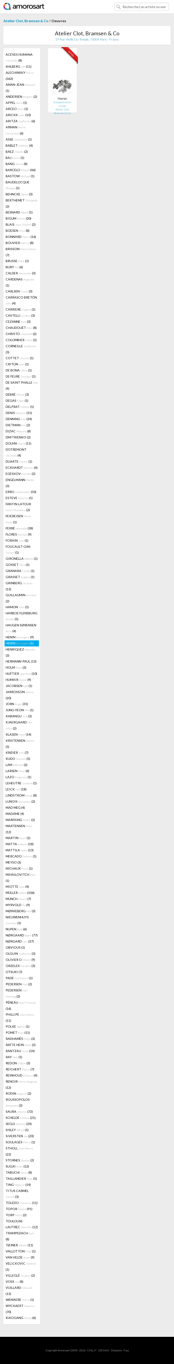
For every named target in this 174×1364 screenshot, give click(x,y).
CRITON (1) (17, 364)
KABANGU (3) (19, 716)
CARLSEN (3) (19, 291)
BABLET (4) (19, 145)
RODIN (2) (18, 1093)
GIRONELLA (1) (22, 558)
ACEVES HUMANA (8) (19, 57)
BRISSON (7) (21, 252)
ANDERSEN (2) (21, 96)
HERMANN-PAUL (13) (21, 661)
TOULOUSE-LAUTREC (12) (22, 1224)
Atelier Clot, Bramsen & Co (25, 21)
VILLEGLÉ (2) (20, 1275)
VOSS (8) (14, 1281)
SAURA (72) (19, 1111)
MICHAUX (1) (19, 868)
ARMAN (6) (16, 130)
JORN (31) (17, 704)
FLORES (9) (18, 534)
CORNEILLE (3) (21, 349)
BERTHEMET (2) (22, 203)
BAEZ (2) (17, 151)
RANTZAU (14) (20, 1051)
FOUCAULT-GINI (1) (18, 549)
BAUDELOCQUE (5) (17, 185)
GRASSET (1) (20, 577)
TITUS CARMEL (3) (17, 1194)
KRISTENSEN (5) (20, 744)
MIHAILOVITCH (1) (20, 878)
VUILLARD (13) (19, 1291)
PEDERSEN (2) (19, 984)
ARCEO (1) (17, 109)
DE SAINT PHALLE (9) (22, 385)
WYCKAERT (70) (20, 1309)
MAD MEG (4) (15, 807)
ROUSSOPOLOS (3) (18, 1102)
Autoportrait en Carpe (62, 104)
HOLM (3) (16, 667)
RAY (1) (14, 1057)
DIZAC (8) (18, 431)
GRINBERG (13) (19, 586)
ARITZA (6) (20, 121)
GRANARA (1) (20, 571)
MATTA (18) (20, 844)
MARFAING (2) (20, 820)
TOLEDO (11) (22, 1203)
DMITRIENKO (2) (18, 437)
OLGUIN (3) (20, 953)
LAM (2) (16, 765)
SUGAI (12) (17, 1166)
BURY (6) (14, 267)
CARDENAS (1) (20, 282)
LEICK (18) (16, 789)
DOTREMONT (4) (16, 452)
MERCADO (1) (21, 856)
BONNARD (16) (21, 237)
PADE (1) (19, 978)
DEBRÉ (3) (17, 394)
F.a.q (126, 1350)
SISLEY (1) (17, 1130)
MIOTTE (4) (17, 886)
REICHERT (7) (20, 1069)
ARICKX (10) (18, 115)
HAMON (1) (17, 607)
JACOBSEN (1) (19, 686)
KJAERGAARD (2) (19, 725)
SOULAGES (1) (20, 1142)
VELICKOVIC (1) (21, 1266)
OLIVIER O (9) (20, 960)
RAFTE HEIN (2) (21, 1045)
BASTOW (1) (20, 176)
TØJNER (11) (19, 1245)
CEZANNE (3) (18, 321)
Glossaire (116, 1350)
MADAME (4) (15, 814)
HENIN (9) (20, 637)
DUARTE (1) (19, 461)
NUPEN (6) (16, 929)
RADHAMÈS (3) (20, 1039)
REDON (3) (18, 1063)
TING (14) (18, 1185)
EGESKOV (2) (20, 474)
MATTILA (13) (20, 850)
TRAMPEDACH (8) (20, 1236)
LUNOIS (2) (20, 801)
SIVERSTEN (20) (20, 1136)
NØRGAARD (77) (22, 935)
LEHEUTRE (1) (21, 783)
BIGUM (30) (18, 218)
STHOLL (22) (19, 1151)
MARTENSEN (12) (19, 829)
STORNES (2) (20, 1160)
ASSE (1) (19, 139)
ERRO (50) (21, 492)
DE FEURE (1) (21, 376)
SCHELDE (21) (21, 1118)
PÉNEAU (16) (21, 1005)
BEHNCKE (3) (19, 194)
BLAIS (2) (21, 224)
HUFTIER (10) (21, 673)
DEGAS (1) (17, 400)
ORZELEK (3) (20, 966)
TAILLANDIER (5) (21, 1178)
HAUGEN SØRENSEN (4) (21, 628)
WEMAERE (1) (20, 1300)
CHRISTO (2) (21, 334)
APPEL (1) (16, 103)
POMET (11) (18, 1032)
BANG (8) (16, 164)
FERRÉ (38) (19, 528)
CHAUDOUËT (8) (21, 328)
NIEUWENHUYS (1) (17, 920)
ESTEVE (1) (19, 498)
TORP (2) (16, 1215)
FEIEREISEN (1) (18, 519)
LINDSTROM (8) (21, 795)
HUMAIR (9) (18, 680)
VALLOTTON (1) (21, 1251)
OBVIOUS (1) (15, 947)
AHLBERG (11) (18, 66)
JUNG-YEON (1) (20, 710)
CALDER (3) (21, 273)
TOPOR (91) (19, 1209)
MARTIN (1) (18, 838)
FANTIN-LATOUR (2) (18, 507)
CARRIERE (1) (20, 309)
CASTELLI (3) (20, 315)
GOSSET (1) (17, 565)
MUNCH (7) (18, 899)
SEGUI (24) (19, 1124)
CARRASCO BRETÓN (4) (21, 300)
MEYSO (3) (13, 862)
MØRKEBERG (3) (20, 911)
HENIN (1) (20, 643)
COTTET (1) (20, 358)
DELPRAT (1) (20, 407)
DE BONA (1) (19, 370)
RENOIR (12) (21, 1084)
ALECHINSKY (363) (20, 76)
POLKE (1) (17, 1026)
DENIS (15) (19, 413)
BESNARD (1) (19, 212)
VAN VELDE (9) (20, 1257)
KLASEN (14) (18, 734)
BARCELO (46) (21, 170)
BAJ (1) (15, 158)
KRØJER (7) (17, 752)
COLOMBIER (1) (21, 340)
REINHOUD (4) (21, 1075)
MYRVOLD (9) (18, 905)
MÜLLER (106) (20, 893)
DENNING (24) (19, 419)
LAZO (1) (18, 777)
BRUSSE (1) (17, 261)
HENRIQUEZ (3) (20, 652)
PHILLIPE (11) (20, 1017)
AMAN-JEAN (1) (20, 88)
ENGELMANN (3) (20, 483)
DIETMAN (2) (18, 425)
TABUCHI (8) (19, 1172)
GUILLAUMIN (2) (21, 598)
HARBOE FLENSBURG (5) (21, 616)
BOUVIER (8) (20, 243)
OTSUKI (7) (14, 972)
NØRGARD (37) (20, 941)
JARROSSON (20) (20, 695)
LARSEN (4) (17, 771)
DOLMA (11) (18, 443)
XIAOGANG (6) (21, 1318)
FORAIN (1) (17, 540)
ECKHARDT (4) (22, 467)
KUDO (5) (18, 759)
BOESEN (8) (17, 230)
